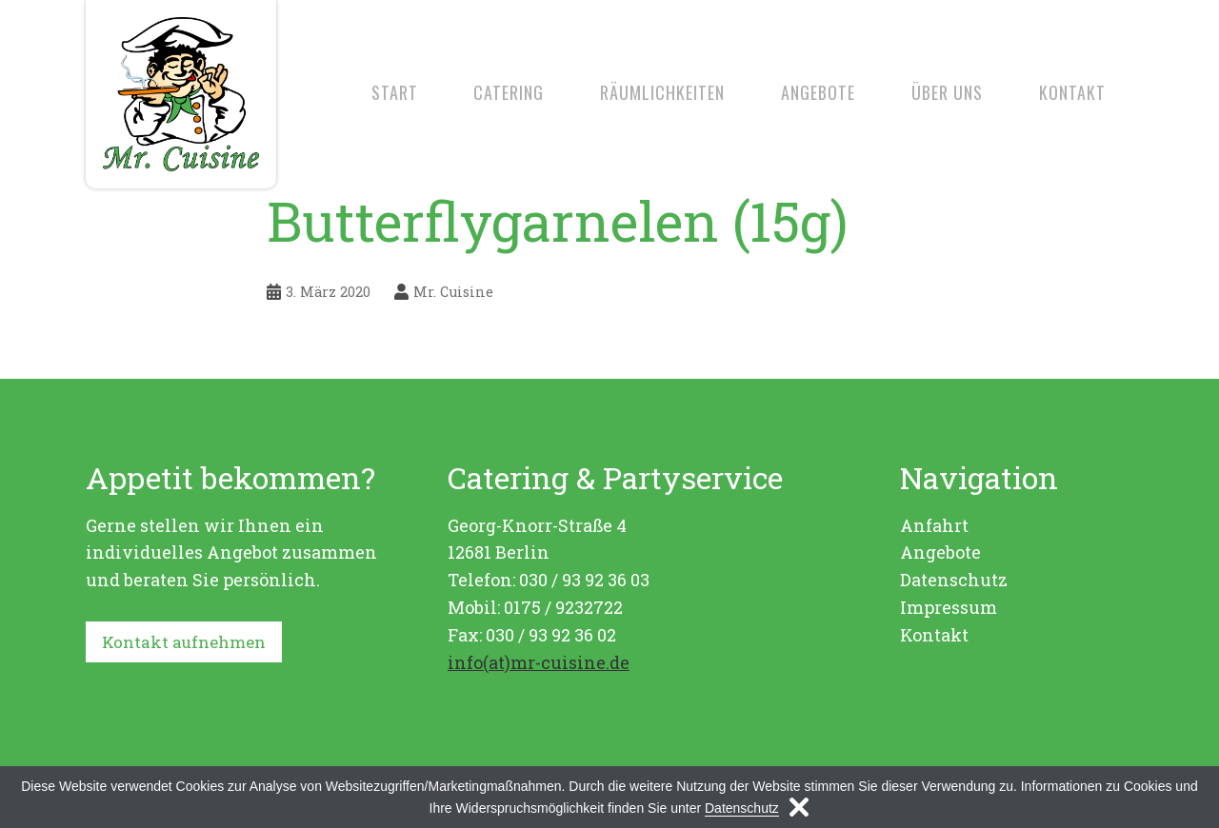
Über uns (947, 92)
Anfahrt (934, 525)
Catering (508, 92)
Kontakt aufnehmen (188, 642)
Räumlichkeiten (662, 92)
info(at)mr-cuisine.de (538, 662)
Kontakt (1072, 92)
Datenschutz (954, 579)
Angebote (818, 92)
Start (394, 92)
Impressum (948, 607)
